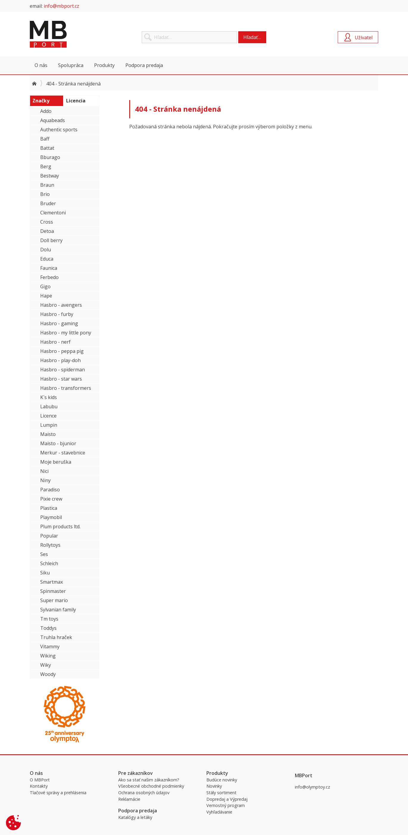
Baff (44, 138)
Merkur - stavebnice (62, 452)
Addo (46, 111)
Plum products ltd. (60, 526)
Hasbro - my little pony (65, 332)
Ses (44, 554)
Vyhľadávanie (219, 812)
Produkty (104, 65)
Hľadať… (252, 37)
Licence (48, 415)
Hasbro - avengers (61, 305)
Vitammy (50, 646)
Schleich (49, 563)
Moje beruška (55, 462)
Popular (49, 535)
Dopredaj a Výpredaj (226, 799)
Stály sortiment (221, 792)
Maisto (48, 434)
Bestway (49, 175)
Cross (46, 222)
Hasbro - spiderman (62, 369)
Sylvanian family (58, 609)
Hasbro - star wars (61, 379)
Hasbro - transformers (65, 388)
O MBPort (40, 780)
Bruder (48, 203)
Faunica (48, 268)
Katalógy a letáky (135, 817)
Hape (46, 295)
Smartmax (51, 582)
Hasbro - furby (56, 314)
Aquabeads (52, 120)
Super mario (54, 600)
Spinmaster (53, 591)
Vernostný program (225, 805)
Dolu (45, 249)
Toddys (48, 628)
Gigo (45, 286)
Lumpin (48, 425)
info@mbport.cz (61, 6)
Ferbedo (49, 277)
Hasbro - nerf (55, 342)
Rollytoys (50, 545)
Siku (45, 572)
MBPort (74, 34)
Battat (47, 148)
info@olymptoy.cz (312, 787)
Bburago (50, 157)
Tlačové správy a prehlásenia (58, 792)
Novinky (214, 786)
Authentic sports (58, 129)
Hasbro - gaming (59, 323)
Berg (45, 166)
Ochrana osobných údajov (143, 792)
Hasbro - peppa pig (62, 351)
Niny (45, 480)
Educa (46, 259)
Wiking (48, 655)
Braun (47, 185)
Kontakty (39, 786)
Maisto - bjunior (58, 443)
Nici (44, 471)
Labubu (48, 406)
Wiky (45, 665)
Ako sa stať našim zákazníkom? (148, 780)
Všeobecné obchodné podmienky (151, 786)
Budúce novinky (221, 780)
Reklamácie (129, 799)
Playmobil (51, 517)
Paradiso (50, 489)
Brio (45, 194)
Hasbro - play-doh (60, 360)
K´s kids (48, 397)
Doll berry (51, 240)
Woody (48, 674)
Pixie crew (51, 499)
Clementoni (53, 212)
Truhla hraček (56, 637)
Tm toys (49, 619)
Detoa (47, 231)
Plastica (48, 508)
